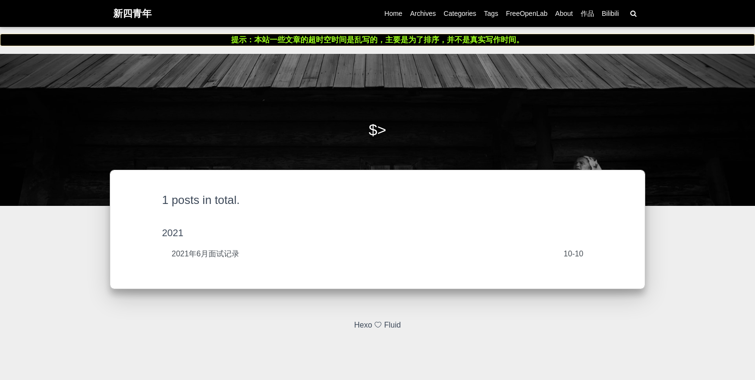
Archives (423, 15)
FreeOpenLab (526, 15)
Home (393, 15)
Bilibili (610, 15)
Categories (459, 15)
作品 (587, 15)
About (564, 15)
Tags (491, 15)
